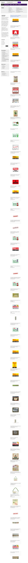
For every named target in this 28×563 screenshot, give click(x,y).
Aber (14, 4)
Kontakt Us (9, 550)
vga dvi (10, 10)
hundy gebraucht (4, 60)
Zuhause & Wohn (6, 4)
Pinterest (11, 0)
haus (19, 11)
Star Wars (3, 65)
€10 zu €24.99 (3, 42)
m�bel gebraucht (4, 55)
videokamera (17, 10)
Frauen (16, 4)
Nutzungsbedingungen (3, 556)
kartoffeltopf (10, 7)
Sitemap (23, 0)
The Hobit (3, 67)
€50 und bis (2, 44)
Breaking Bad (3, 72)
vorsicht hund (10, 8)
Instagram (14, 0)
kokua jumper (17, 7)
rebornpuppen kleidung (19, 8)
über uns (9, 549)
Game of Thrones (4, 73)
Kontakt (21, 0)
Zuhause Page (9, 551)
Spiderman (3, 66)
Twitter (5, 0)
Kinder (11, 4)
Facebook (8, 0)
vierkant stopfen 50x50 (5, 56)
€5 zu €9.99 (2, 41)
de (26, 0)
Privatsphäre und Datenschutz (9, 556)
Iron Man (3, 68)
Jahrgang (19, 4)
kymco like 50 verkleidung (12, 11)
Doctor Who (3, 74)
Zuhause (2, 4)
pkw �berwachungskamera (19, 9)
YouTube (2, 0)
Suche (19, 2)
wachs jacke (10, 9)
